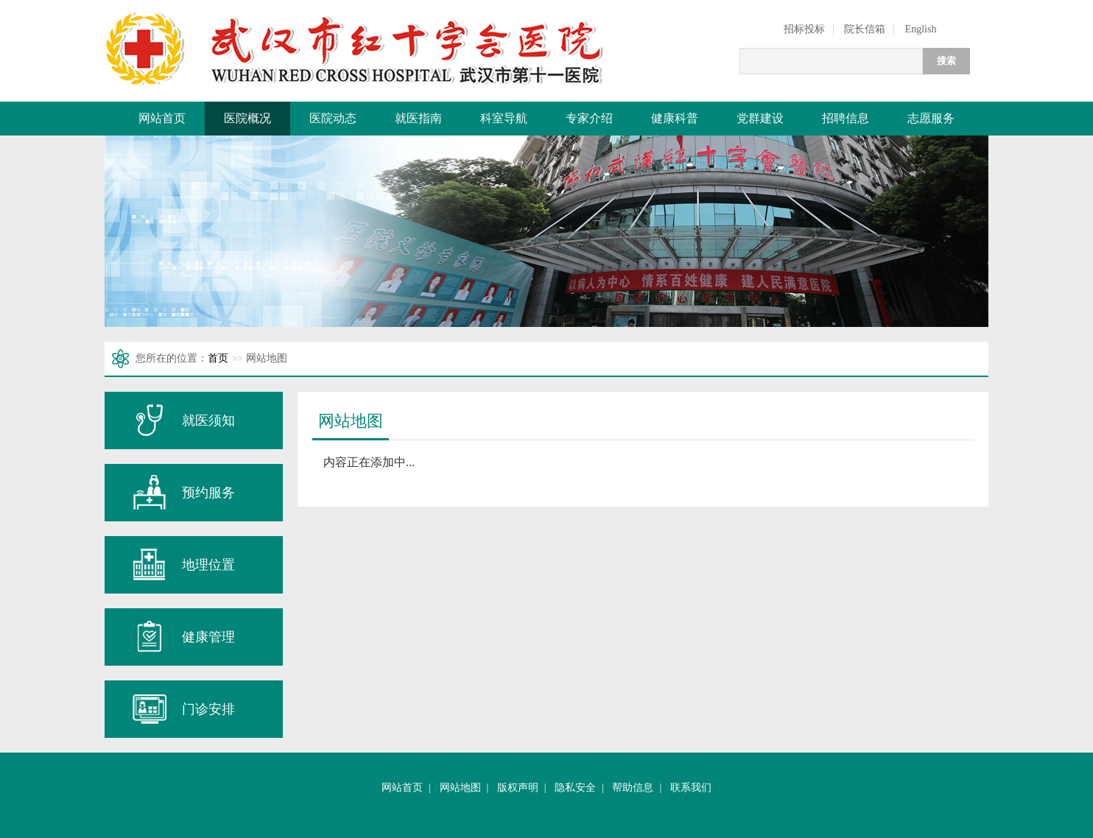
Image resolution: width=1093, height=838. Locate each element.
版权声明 (517, 787)
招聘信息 (845, 118)
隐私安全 (575, 787)
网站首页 (162, 118)
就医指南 (418, 118)
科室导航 (503, 118)
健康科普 (674, 118)
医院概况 (247, 118)
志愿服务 (931, 118)
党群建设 (760, 118)
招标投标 (804, 29)
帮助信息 (632, 787)
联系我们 (690, 787)
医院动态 (332, 118)
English (921, 29)
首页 (218, 358)
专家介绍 (589, 118)
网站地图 (460, 787)
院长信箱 (864, 29)
